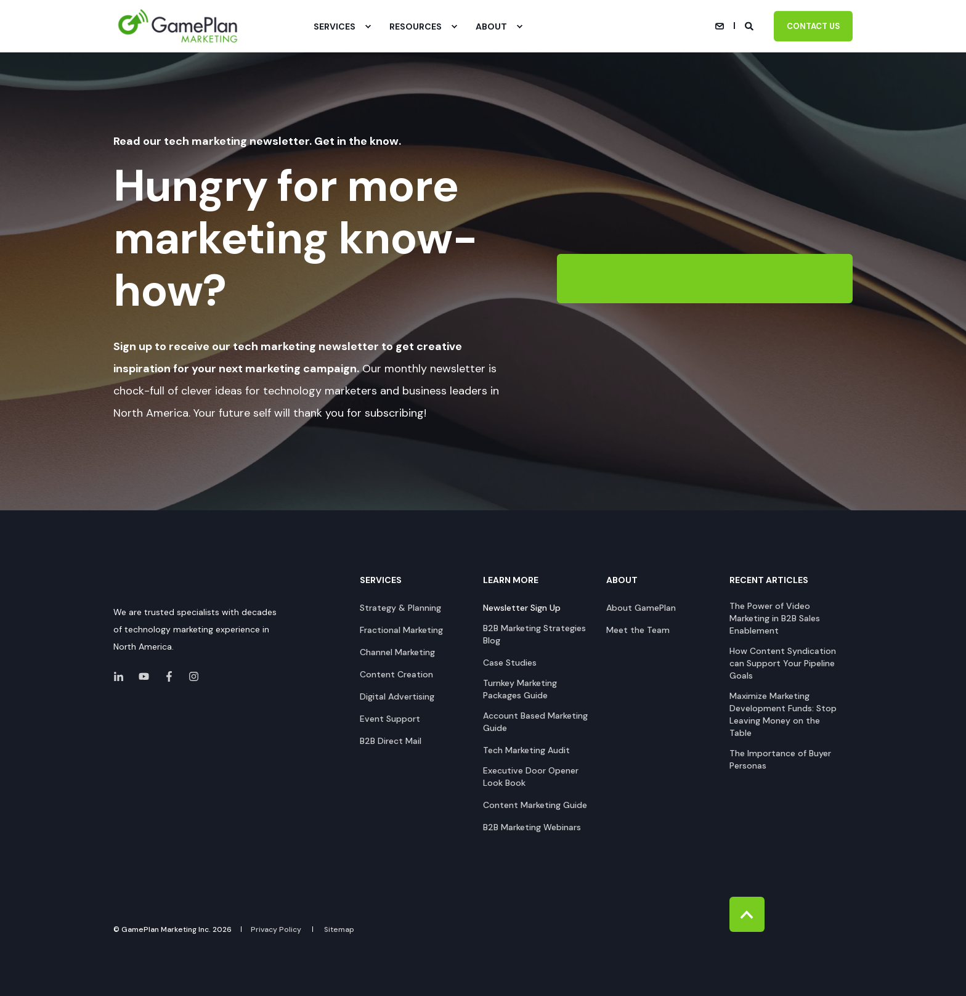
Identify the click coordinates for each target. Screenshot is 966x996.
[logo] (159, 583)
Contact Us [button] (813, 25)
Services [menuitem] (381, 581)
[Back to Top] (747, 914)
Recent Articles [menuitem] (768, 581)
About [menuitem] (622, 581)
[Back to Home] (178, 26)
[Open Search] (750, 25)
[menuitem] (367, 26)
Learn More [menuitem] (510, 581)
